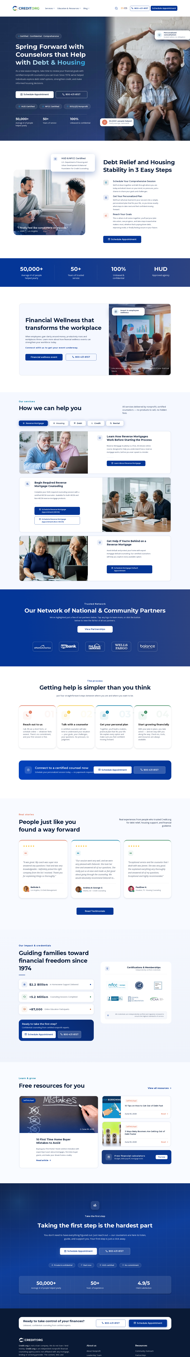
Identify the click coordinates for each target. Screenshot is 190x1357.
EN (122, 8)
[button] (50, 8)
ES (125, 8)
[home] (25, 8)
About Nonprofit (94, 1351)
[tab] (33, 423)
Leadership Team (94, 1355)
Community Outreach (144, 1351)
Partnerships (140, 1355)
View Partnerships (95, 629)
